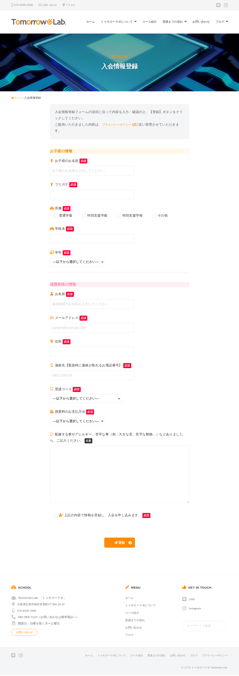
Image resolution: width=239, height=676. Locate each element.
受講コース (65, 389)
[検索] (222, 627)
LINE (192, 600)
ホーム (90, 21)
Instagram (196, 609)
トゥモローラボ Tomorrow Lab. (208, 668)
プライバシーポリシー (119, 125)
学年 (60, 252)
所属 (60, 208)
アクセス (73, 4)
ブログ (220, 21)
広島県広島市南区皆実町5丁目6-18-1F (40, 605)
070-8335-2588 (25, 611)
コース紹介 (149, 21)
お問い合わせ (51, 4)
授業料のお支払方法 (72, 412)
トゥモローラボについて (117, 21)
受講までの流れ (173, 21)
